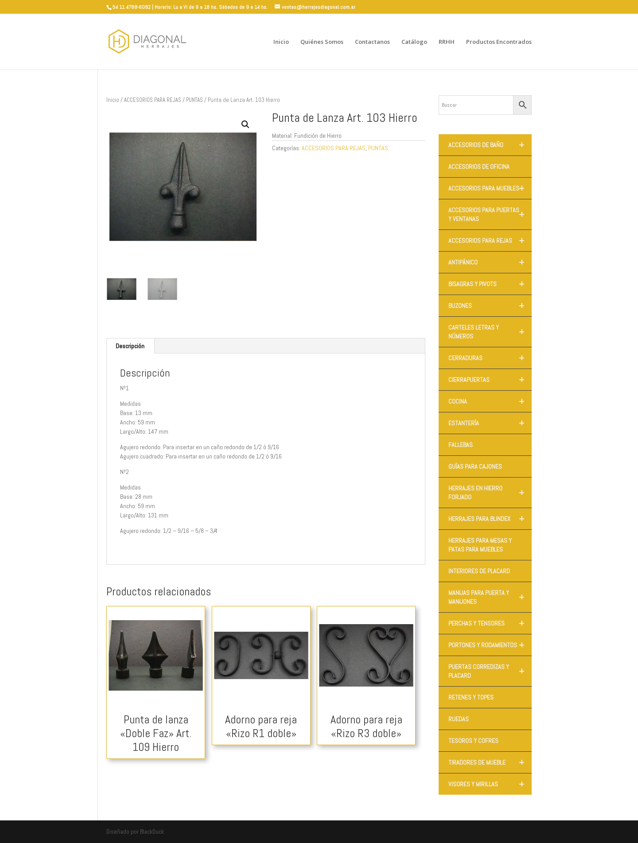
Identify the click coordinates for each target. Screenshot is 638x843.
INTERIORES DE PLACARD (479, 571)
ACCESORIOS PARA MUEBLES (490, 188)
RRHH (447, 42)
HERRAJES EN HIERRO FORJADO (490, 493)
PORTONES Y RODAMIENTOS (490, 645)
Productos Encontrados (499, 42)
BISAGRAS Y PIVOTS (490, 284)
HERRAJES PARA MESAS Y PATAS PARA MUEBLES (480, 544)
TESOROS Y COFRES (473, 741)
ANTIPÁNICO (490, 262)
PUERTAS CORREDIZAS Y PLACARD (490, 671)
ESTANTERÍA (490, 423)
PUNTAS (194, 100)
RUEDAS (458, 719)
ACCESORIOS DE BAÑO (490, 144)
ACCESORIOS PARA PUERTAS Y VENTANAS (490, 214)
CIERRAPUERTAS (490, 379)
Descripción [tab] (130, 346)
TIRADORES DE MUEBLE (490, 762)
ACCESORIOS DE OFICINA (479, 167)
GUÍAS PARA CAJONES (475, 466)
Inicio (281, 42)
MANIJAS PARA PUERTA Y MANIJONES (490, 597)
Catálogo (414, 42)
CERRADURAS (490, 358)
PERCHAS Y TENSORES (490, 623)
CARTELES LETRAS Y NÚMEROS (490, 332)
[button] (245, 124)
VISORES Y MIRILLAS (490, 784)
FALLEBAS (460, 445)
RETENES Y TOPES (471, 697)
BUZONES (490, 305)
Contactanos (372, 42)
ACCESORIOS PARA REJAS (152, 100)
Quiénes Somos (321, 42)
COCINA (490, 401)
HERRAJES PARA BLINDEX (490, 518)
